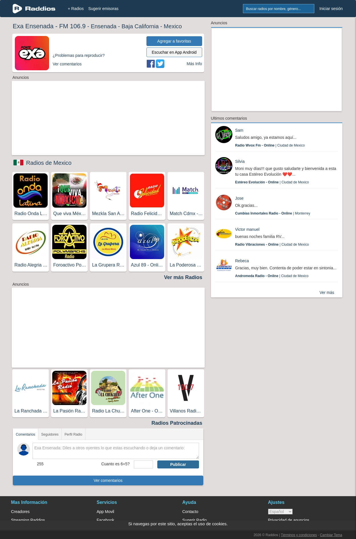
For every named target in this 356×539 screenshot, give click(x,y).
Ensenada (103, 26)
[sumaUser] (143, 464)
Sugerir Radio (194, 520)
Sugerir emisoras (103, 8)
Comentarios (25, 434)
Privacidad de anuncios (288, 520)
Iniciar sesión (331, 8)
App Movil (105, 511)
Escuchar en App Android (174, 52)
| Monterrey (272, 213)
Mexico (173, 26)
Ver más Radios (183, 277)
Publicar (178, 464)
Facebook (105, 520)
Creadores (20, 511)
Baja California (140, 26)
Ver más (326, 292)
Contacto (190, 511)
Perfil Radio (73, 434)
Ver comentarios (108, 480)
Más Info (194, 63)
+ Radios (76, 8)
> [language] (280, 511)
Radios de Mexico (49, 163)
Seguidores (50, 434)
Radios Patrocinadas (176, 423)
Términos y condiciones (299, 535)
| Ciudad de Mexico (270, 145)
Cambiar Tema (331, 535)
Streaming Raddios (28, 520)
